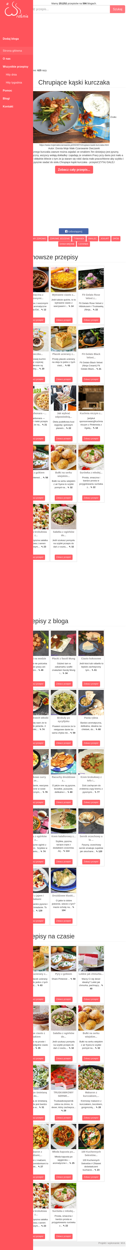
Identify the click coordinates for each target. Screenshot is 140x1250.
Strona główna (12, 50)
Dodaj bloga (11, 38)
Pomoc (7, 90)
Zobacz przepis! (48, 320)
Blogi (6, 98)
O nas (6, 58)
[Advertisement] (86, 41)
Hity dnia (10, 74)
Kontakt (8, 106)
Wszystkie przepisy (15, 66)
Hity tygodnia (12, 82)
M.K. (135, 1243)
